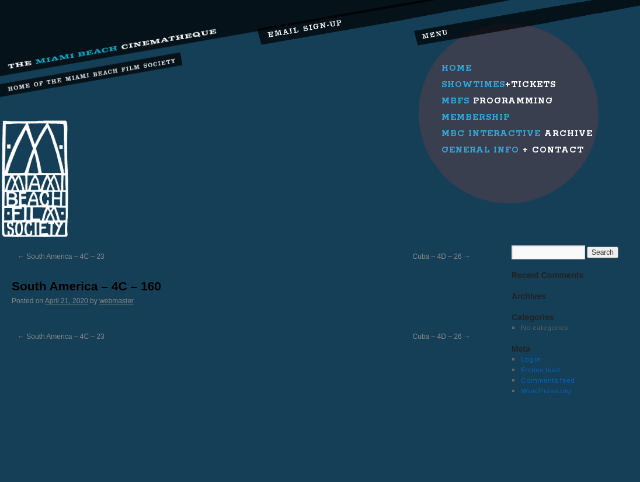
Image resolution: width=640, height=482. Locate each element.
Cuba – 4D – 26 (442, 256)
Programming (497, 101)
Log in (531, 359)
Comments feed (548, 380)
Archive (517, 134)
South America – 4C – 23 (61, 256)
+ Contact (512, 150)
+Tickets (498, 84)
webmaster (116, 301)
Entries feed (540, 369)
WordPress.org (546, 390)
